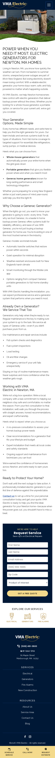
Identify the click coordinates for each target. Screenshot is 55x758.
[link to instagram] (30, 736)
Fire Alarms (27, 685)
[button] (47, 5)
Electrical (27, 673)
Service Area (27, 712)
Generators (27, 679)
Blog (27, 723)
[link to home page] (15, 5)
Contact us (8, 496)
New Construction (27, 690)
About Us (27, 707)
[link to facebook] (25, 736)
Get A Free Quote (27, 593)
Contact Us (27, 718)
